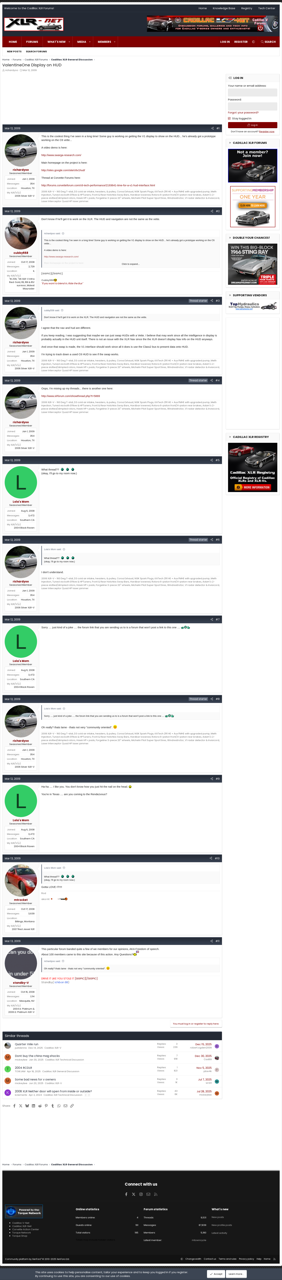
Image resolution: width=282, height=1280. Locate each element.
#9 (218, 779)
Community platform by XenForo (37, 1259)
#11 (217, 941)
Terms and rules (227, 1258)
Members (104, 42)
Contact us (210, 1258)
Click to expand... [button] (131, 264)
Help (259, 1258)
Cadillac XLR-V (52, 1048)
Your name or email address (247, 86)
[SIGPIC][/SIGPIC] (69, 978)
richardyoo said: (52, 233)
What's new (56, 42)
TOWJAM (20, 1071)
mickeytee (21, 1059)
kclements (21, 1095)
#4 (217, 380)
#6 (218, 539)
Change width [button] (193, 1258)
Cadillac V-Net (20, 1223)
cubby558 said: (52, 310)
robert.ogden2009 (201, 1047)
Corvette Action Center (25, 1229)
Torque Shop (19, 1236)
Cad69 (208, 1059)
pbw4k (208, 1071)
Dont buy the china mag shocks (37, 1056)
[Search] (268, 41)
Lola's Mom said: (53, 549)
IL (34, 271)
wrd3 (209, 1083)
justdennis (21, 1048)
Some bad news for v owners (35, 1079)
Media (81, 42)
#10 (217, 858)
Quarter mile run (26, 1044)
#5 (217, 460)
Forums (32, 42)
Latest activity (219, 1228)
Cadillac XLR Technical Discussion (64, 1059)
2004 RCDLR (23, 1068)
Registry (246, 8)
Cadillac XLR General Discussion (60, 1071)
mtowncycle (199, 1240)
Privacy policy (246, 1258)
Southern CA (27, 520)
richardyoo (11, 70)
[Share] (212, 128)
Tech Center (266, 8)
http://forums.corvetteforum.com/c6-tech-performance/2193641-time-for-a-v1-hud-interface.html (98, 185)
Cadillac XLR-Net (21, 1226)
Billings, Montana (25, 921)
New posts (14, 51)
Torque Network (21, 1232)
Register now (266, 132)
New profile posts (222, 1222)
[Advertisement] (110, 99)
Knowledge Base (224, 8)
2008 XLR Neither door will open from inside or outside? (53, 1091)
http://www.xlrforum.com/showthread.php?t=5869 (70, 395)
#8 (218, 699)
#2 (218, 211)
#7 (218, 619)
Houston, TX (28, 188)
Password (234, 99)
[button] (69, 41)
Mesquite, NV (27, 1001)
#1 (218, 128)
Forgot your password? (243, 112)
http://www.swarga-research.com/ (61, 155)
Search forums (36, 51)
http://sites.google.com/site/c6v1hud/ (63, 170)
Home (203, 8)
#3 (218, 301)
